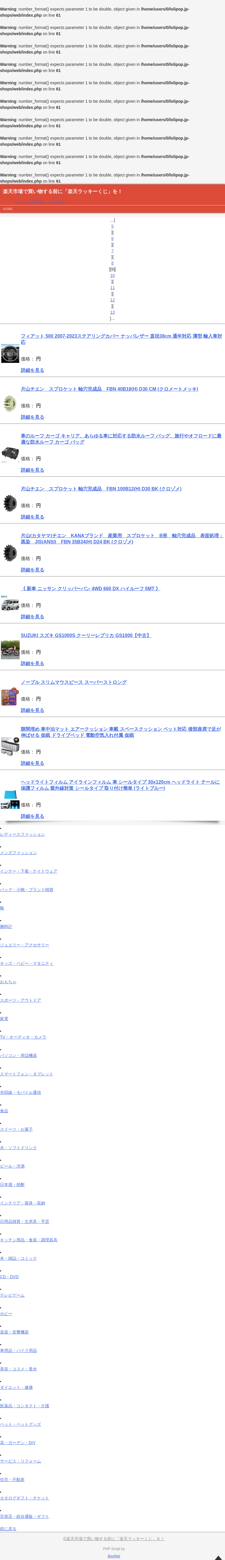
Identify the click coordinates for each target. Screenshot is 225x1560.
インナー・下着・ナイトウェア (28, 871)
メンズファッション (18, 852)
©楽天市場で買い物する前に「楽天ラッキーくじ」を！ (114, 1538)
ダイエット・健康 (16, 1387)
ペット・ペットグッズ (20, 1424)
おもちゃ (8, 981)
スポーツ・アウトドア (20, 1000)
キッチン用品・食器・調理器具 (28, 1240)
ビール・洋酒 (12, 1166)
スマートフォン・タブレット (26, 1074)
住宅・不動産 (12, 1479)
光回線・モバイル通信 (20, 1092)
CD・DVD (9, 1276)
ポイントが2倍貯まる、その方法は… (41, 202)
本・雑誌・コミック (18, 1258)
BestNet (114, 1556)
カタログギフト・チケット (24, 1498)
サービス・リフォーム (20, 1461)
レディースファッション (22, 834)
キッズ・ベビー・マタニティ (26, 963)
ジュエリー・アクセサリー (24, 945)
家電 (4, 1018)
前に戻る (8, 1528)
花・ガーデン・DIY (17, 1442)
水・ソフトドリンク (18, 1147)
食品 (4, 1110)
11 (112, 287)
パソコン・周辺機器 (18, 1055)
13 (112, 312)
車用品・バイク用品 (18, 1350)
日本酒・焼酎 (12, 1184)
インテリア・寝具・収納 (22, 1203)
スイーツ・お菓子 (16, 1129)
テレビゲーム (12, 1295)
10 (112, 275)
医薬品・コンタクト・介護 (24, 1405)
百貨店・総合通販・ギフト (24, 1516)
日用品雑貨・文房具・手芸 (24, 1221)
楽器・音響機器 (14, 1332)
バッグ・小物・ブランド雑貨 (26, 889)
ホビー (6, 1313)
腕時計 (6, 926)
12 (112, 300)
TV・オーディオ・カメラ (23, 1037)
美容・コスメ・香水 (18, 1369)
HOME (8, 209)
